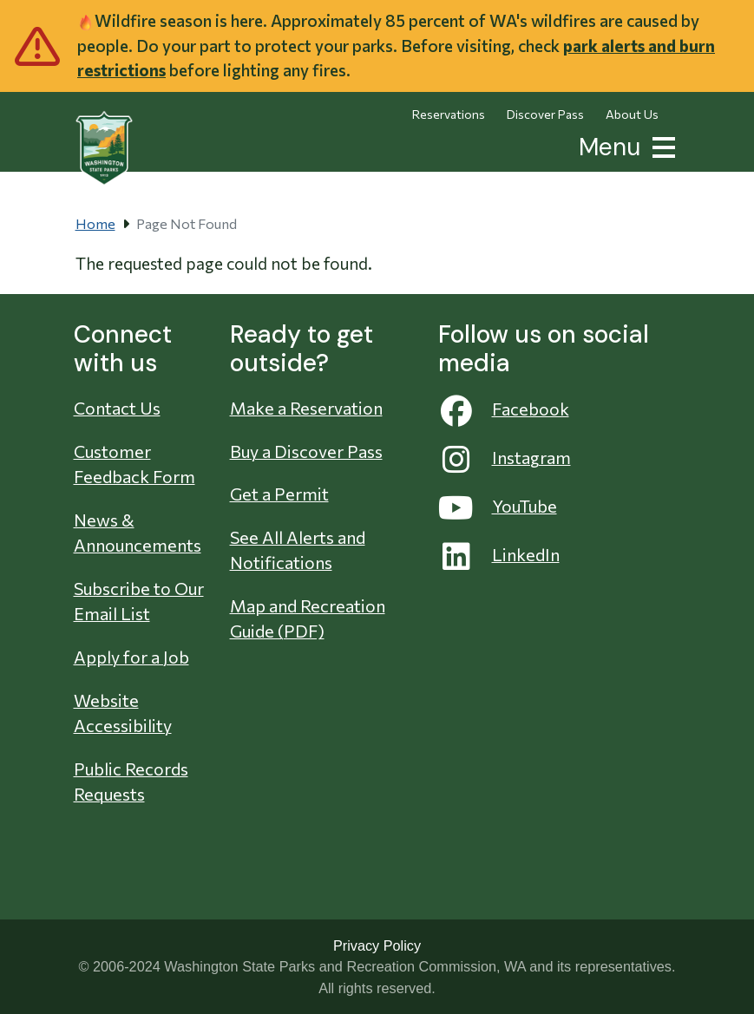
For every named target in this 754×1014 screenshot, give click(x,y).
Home (95, 223)
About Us (632, 114)
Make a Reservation (306, 407)
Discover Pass (545, 114)
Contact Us (117, 407)
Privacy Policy (377, 945)
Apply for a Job (131, 656)
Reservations (448, 114)
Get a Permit (279, 493)
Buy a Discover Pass (306, 451)
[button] (660, 145)
